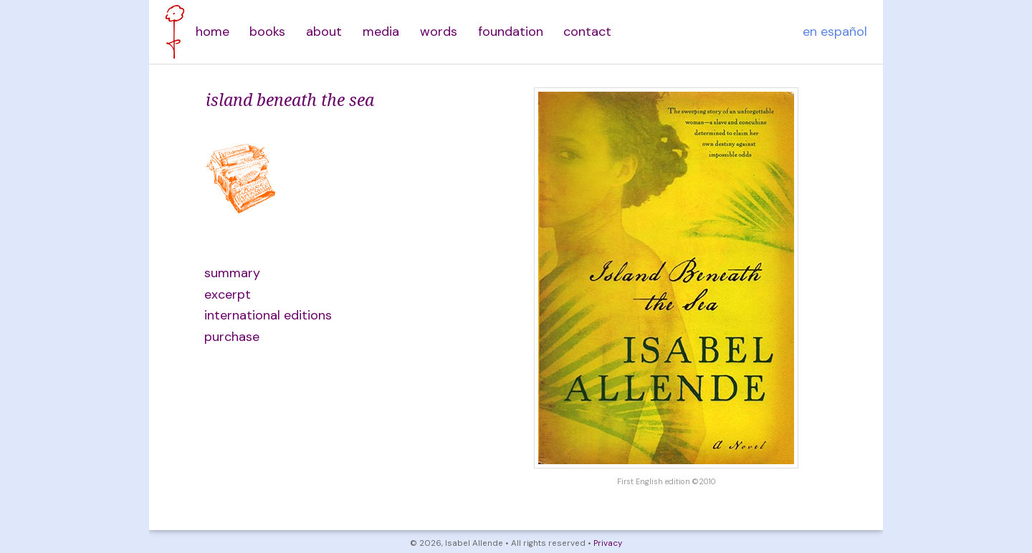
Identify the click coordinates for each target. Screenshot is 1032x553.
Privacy (607, 543)
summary (232, 273)
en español (835, 31)
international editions (268, 315)
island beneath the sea (290, 99)
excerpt (227, 294)
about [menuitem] (324, 31)
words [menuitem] (438, 31)
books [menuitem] (267, 31)
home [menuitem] (212, 31)
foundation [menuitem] (510, 31)
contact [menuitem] (587, 31)
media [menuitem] (381, 31)
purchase (231, 336)
